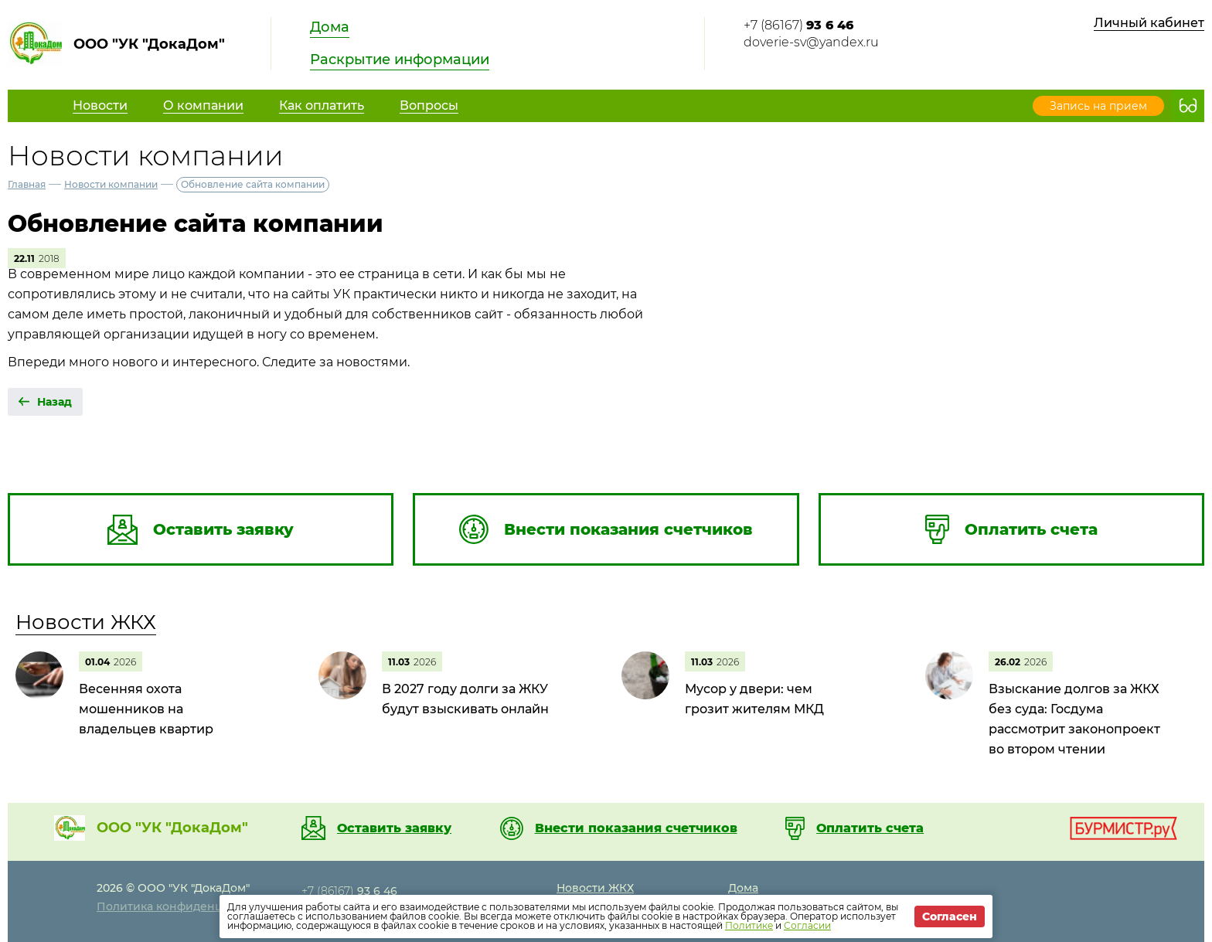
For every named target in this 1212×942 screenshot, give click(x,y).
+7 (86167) (798, 25)
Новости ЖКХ (85, 622)
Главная (27, 184)
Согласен (949, 916)
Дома (329, 27)
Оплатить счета (870, 828)
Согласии (807, 925)
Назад (54, 402)
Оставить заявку (394, 828)
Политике (749, 925)
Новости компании (111, 184)
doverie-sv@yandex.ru (811, 42)
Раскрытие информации (399, 59)
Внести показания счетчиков (636, 828)
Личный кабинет (1149, 22)
